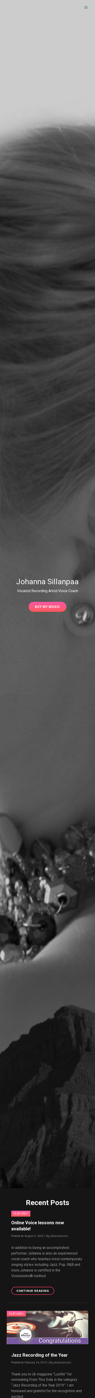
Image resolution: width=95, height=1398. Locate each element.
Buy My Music (50, 608)
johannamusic (59, 1236)
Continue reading (35, 1291)
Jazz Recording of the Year (39, 1355)
